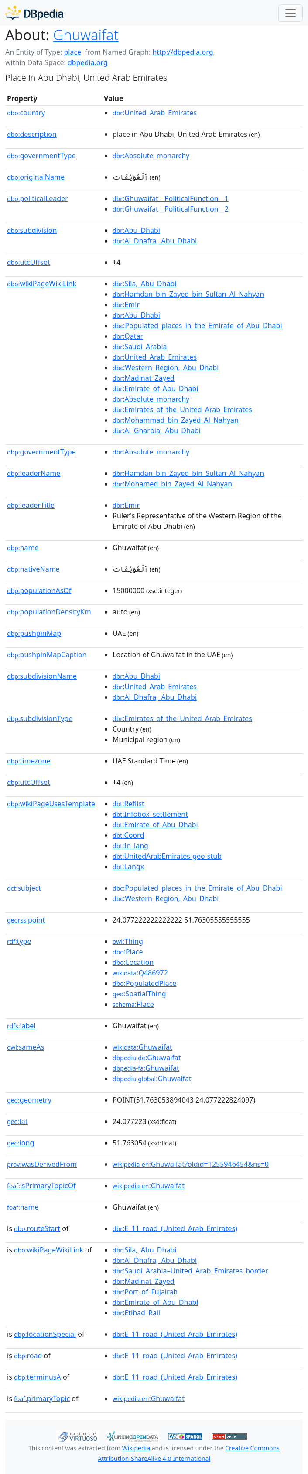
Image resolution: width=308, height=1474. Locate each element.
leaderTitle (31, 505)
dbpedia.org (88, 62)
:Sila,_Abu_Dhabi (144, 283)
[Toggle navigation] (290, 13)
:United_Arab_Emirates (155, 113)
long (20, 1143)
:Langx (128, 866)
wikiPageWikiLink (41, 283)
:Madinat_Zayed (144, 378)
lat (17, 1121)
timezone (28, 761)
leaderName (33, 473)
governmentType (41, 155)
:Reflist (128, 803)
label (21, 1025)
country (26, 113)
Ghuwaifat (86, 35)
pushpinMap (34, 633)
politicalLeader (37, 198)
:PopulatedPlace (144, 983)
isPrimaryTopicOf (41, 1185)
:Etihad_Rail (136, 1313)
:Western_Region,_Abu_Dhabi (166, 367)
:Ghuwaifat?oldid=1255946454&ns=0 (191, 1164)
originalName (36, 177)
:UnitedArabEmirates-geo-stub (167, 856)
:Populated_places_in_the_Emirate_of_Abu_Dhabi (197, 325)
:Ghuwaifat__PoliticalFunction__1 (171, 198)
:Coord (128, 835)
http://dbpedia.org (182, 52)
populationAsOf (39, 590)
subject (24, 888)
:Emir (126, 304)
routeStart (37, 1228)
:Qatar (128, 336)
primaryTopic (42, 1398)
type (19, 941)
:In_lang (130, 845)
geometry (29, 1100)
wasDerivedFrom (42, 1164)
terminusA (37, 1377)
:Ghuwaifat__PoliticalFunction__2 (171, 209)
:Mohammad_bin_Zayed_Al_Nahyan (176, 420)
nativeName (33, 569)
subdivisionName (42, 676)
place (72, 52)
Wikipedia (136, 1448)
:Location (133, 962)
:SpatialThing (139, 994)
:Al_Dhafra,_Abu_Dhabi (155, 241)
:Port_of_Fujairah (145, 1292)
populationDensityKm (49, 612)
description (32, 134)
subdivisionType (39, 718)
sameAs (25, 1047)
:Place (128, 952)
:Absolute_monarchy (151, 155)
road (28, 1355)
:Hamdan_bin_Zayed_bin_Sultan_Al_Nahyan (188, 294)
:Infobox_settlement (150, 814)
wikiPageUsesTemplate (51, 803)
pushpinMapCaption (46, 654)
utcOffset (28, 262)
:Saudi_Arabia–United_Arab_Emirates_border (190, 1271)
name (22, 547)
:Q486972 (140, 973)
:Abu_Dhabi (136, 230)
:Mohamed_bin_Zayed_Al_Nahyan (172, 484)
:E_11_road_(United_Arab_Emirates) (175, 1228)
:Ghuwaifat (142, 1047)
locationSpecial (45, 1334)
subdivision (32, 230)
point (26, 920)
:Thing (128, 941)
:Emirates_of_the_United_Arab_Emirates (182, 409)
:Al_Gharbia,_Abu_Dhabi (157, 430)
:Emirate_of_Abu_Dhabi (155, 388)
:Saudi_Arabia (140, 346)
